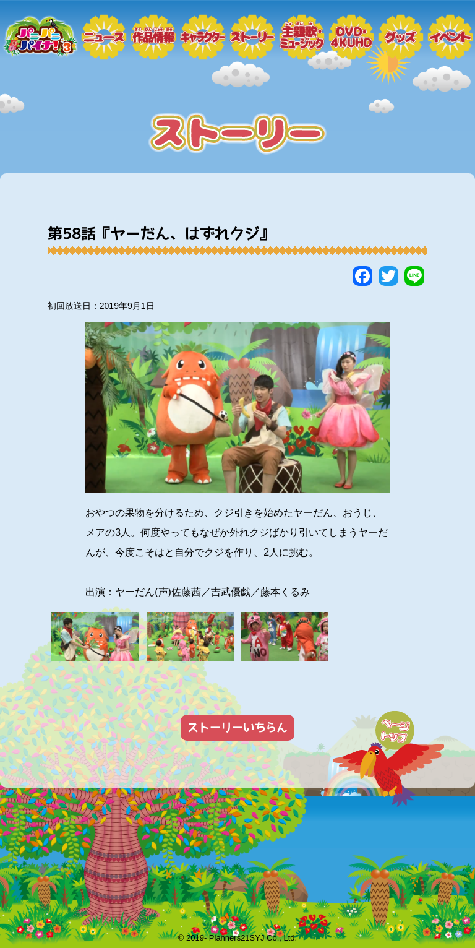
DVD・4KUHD (351, 43)
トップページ (39, 43)
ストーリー (252, 43)
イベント (450, 43)
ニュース (104, 43)
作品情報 (153, 43)
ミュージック (302, 43)
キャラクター (203, 43)
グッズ (401, 43)
